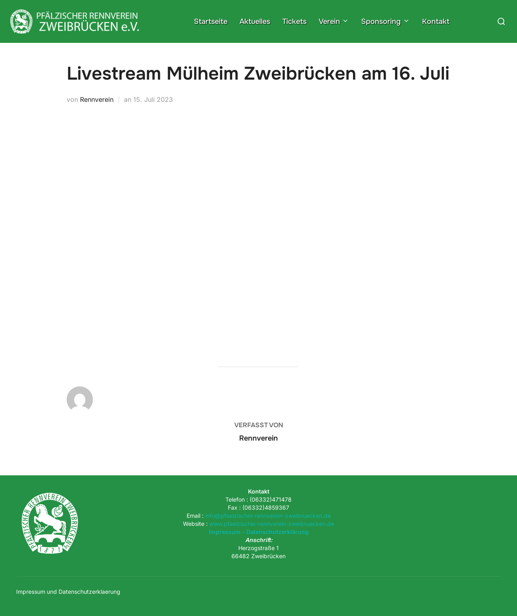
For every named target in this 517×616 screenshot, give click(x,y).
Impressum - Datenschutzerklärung (259, 531)
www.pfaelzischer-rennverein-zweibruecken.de (271, 523)
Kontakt (436, 21)
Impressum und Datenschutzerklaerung (68, 591)
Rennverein (96, 99)
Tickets (294, 21)
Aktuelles (255, 21)
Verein (334, 21)
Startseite (210, 21)
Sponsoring (385, 21)
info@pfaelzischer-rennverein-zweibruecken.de (268, 515)
